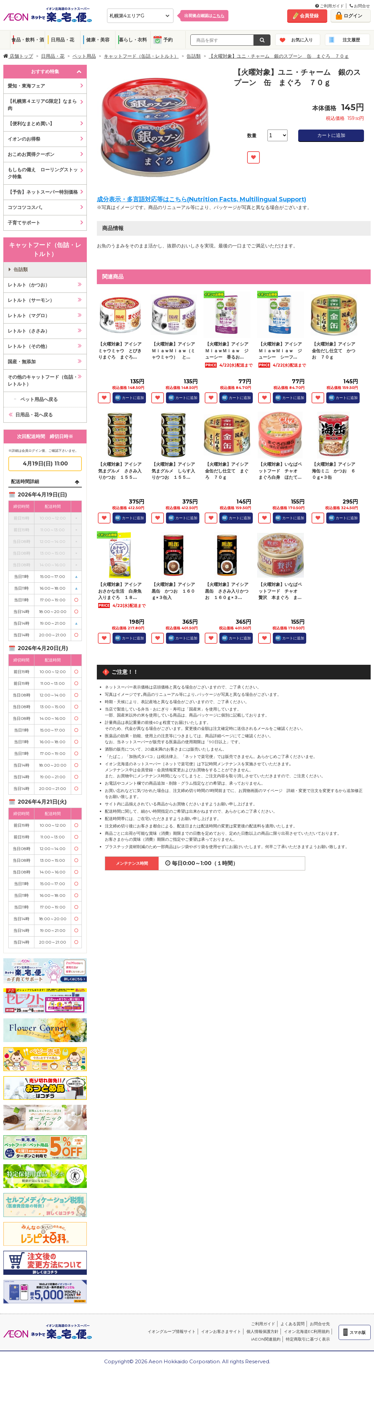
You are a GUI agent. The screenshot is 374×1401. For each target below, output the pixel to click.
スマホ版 (358, 1332)
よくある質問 (292, 1323)
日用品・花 (62, 40)
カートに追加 (331, 135)
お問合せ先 (320, 1323)
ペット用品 (84, 56)
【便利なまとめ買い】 (31, 124)
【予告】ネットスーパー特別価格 (43, 192)
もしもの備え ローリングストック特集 (43, 173)
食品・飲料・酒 (27, 40)
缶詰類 (194, 56)
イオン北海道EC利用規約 (307, 1331)
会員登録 (309, 16)
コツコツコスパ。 (26, 207)
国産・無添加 (22, 362)
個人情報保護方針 (262, 1331)
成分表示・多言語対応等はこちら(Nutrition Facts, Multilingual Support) (201, 199)
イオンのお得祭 (24, 139)
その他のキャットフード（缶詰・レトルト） (43, 380)
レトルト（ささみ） (29, 331)
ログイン (353, 16)
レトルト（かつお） (29, 285)
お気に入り (302, 39)
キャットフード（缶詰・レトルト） (141, 56)
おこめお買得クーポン (31, 154)
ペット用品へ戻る (39, 399)
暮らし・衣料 (133, 40)
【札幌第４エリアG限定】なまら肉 (42, 104)
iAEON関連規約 (265, 1339)
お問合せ (360, 5)
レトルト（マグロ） (29, 316)
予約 (168, 40)
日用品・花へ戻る (34, 415)
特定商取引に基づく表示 (308, 1339)
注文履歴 (351, 39)
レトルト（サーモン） (31, 300)
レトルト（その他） (29, 346)
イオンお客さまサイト (221, 1331)
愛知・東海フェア (26, 86)
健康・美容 (98, 40)
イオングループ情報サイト (172, 1331)
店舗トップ (18, 56)
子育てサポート (24, 223)
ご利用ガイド (329, 5)
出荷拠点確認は (204, 15)
